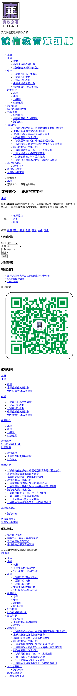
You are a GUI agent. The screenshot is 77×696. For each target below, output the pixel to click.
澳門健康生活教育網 (18, 541)
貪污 (27, 230)
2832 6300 (12, 281)
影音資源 (12, 112)
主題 (3, 246)
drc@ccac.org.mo (15, 278)
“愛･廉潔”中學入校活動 (25, 86)
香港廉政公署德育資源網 (20, 544)
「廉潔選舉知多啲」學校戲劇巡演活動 (34, 140)
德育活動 (12, 124)
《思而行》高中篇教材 (25, 74)
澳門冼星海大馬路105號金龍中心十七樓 (28, 275)
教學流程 (18, 215)
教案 (15, 219)
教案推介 (12, 90)
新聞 (34, 230)
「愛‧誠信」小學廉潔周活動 (29, 153)
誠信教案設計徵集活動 (25, 137)
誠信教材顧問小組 (17, 109)
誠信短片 (18, 121)
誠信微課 (12, 105)
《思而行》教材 (21, 77)
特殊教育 (18, 102)
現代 (46, 230)
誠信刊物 (18, 166)
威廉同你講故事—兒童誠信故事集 (31, 134)
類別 (3, 243)
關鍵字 (4, 252)
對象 (3, 249)
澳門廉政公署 (14, 535)
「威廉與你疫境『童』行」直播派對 (32, 150)
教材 (15, 61)
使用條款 (5, 553)
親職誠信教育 (14, 169)
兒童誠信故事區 (15, 172)
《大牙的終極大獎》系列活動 (29, 156)
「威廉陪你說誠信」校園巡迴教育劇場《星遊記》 (40, 128)
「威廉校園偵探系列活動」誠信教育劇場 (35, 159)
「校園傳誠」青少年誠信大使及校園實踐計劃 (37, 143)
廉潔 (21, 230)
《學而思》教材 (21, 80)
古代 (40, 230)
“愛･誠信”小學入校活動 (25, 67)
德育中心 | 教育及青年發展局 (22, 538)
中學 (9, 70)
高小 (15, 230)
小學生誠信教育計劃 (24, 64)
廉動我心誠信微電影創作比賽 (29, 131)
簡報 (15, 222)
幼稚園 (17, 99)
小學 (9, 58)
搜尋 (4, 256)
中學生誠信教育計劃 (24, 83)
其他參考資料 (14, 163)
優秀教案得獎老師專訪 (25, 118)
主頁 (9, 54)
